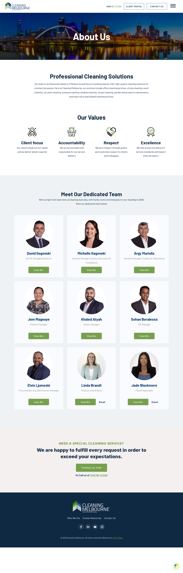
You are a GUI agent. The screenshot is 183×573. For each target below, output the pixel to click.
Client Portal (134, 6)
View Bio (38, 270)
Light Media (117, 538)
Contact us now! (91, 467)
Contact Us (156, 6)
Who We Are (73, 518)
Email (102, 402)
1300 (113, 6)
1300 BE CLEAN (99, 475)
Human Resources (92, 518)
